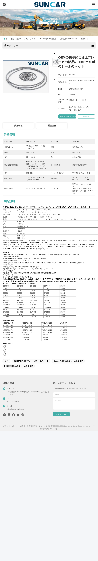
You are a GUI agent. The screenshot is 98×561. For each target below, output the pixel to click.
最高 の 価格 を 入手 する (69, 116)
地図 (21, 426)
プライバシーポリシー (11, 426)
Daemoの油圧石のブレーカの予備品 (68, 361)
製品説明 (52, 125)
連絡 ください (61, 414)
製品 (12, 39)
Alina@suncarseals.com (15, 409)
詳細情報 (18, 125)
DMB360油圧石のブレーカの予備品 (18, 366)
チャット (86, 116)
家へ (7, 39)
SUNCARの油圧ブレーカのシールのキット (31, 361)
